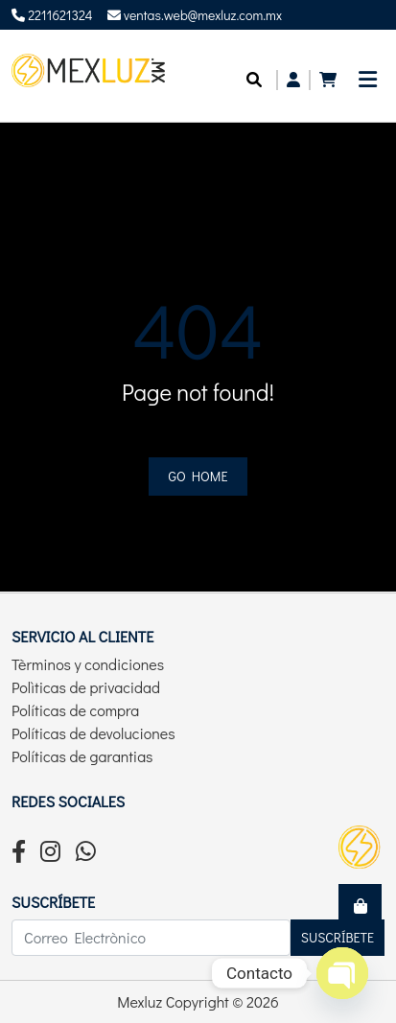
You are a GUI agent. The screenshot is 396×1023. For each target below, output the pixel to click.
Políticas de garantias (82, 756)
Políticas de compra (75, 710)
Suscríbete (337, 937)
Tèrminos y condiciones (88, 664)
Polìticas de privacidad (86, 687)
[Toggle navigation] (367, 85)
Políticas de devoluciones (93, 733)
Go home (198, 476)
